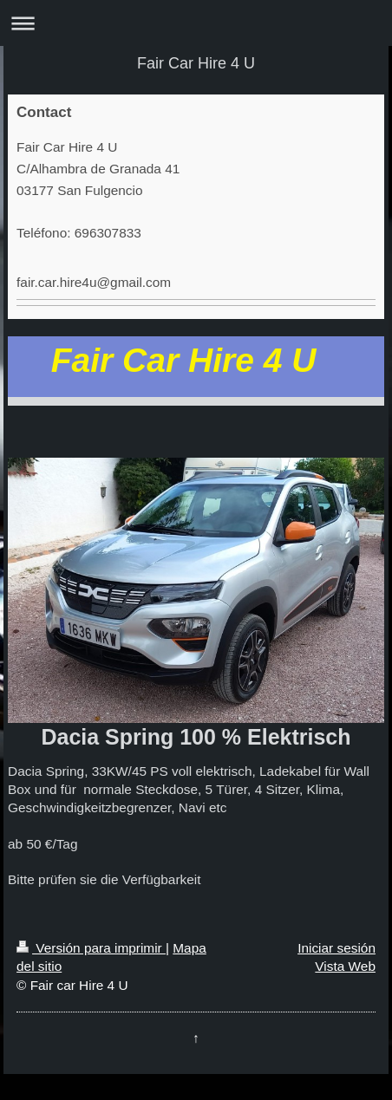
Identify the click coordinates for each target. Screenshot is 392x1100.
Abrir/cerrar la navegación (196, 23)
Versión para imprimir (91, 948)
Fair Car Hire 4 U (196, 63)
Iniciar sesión (336, 948)
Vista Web (345, 966)
